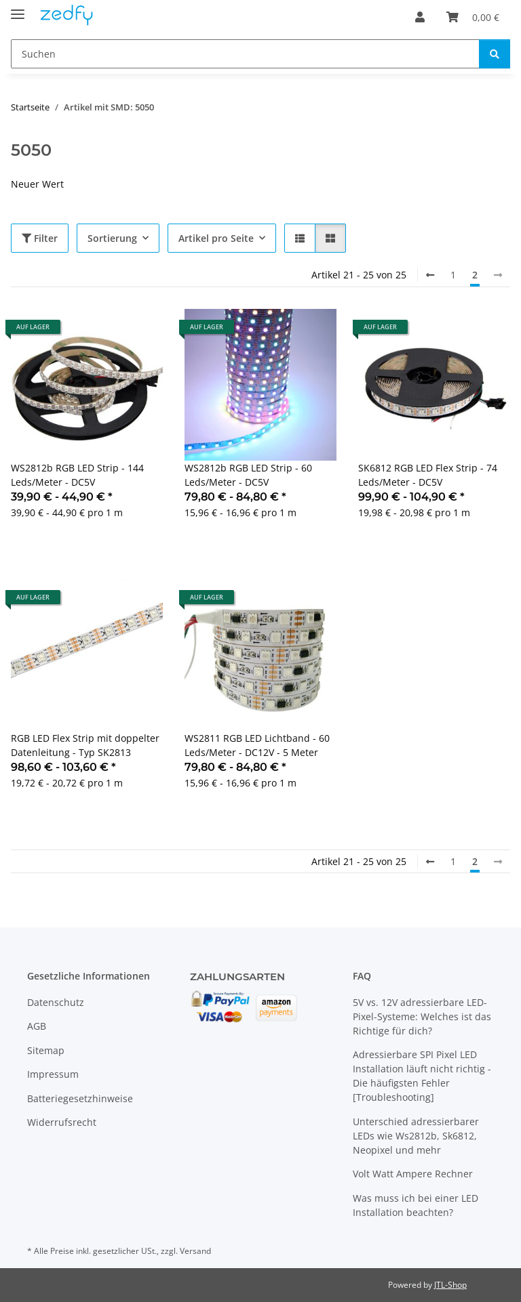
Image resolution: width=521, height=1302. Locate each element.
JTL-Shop (450, 1284)
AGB (36, 1026)
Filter (40, 238)
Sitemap (45, 1050)
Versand (195, 1251)
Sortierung (112, 238)
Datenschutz (55, 1002)
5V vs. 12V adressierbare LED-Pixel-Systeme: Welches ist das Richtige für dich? (422, 1016)
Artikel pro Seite (216, 238)
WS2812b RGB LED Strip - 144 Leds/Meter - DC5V (77, 474)
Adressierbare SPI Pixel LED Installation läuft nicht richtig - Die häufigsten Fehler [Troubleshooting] (422, 1076)
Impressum (53, 1074)
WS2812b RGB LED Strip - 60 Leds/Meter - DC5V (248, 474)
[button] (420, 16)
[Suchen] (245, 53)
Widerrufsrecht (61, 1122)
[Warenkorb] (473, 16)
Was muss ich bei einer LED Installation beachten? (415, 1205)
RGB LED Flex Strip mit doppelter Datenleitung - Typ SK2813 (85, 745)
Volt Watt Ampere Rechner (413, 1173)
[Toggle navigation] (17, 8)
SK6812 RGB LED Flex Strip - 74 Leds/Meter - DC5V (427, 474)
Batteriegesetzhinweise (80, 1098)
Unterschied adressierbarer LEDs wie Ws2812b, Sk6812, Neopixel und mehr (416, 1135)
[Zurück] (430, 275)
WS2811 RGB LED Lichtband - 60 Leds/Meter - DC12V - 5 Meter (257, 745)
